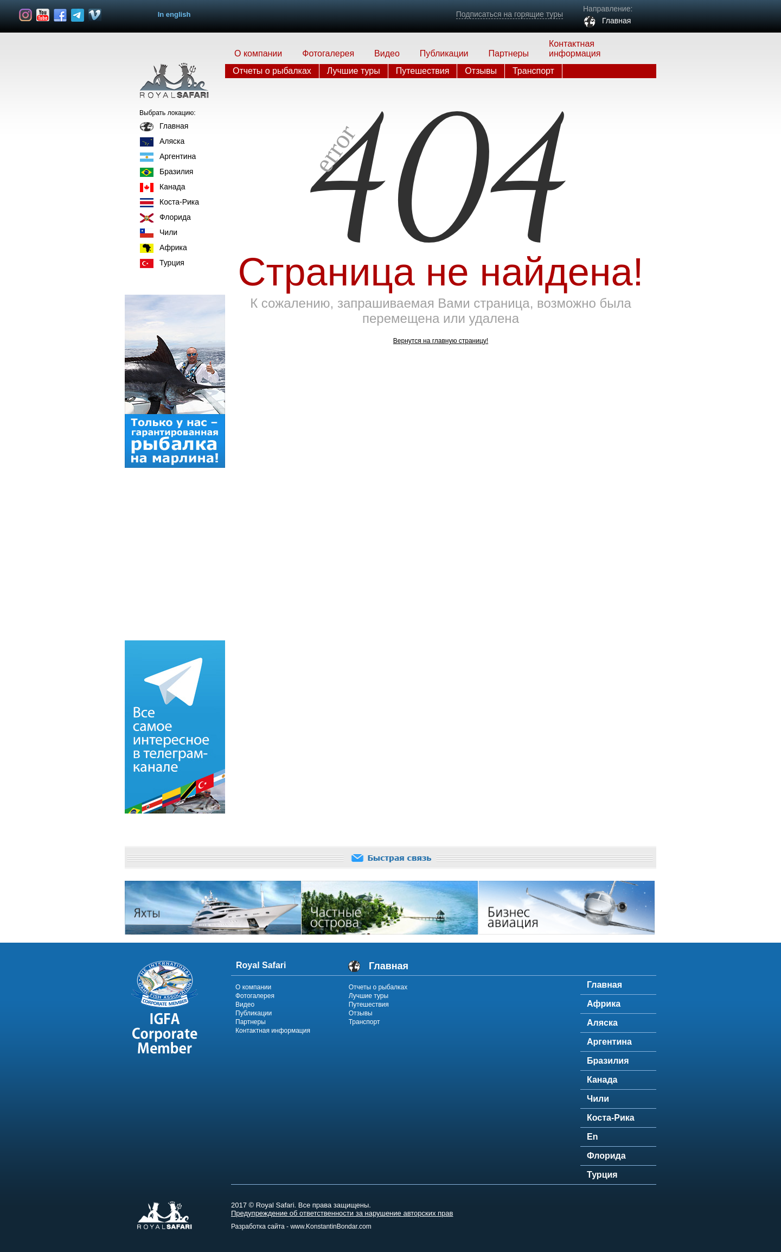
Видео (244, 1004)
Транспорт (533, 70)
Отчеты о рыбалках (272, 70)
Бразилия (176, 171)
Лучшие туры (353, 70)
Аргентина (177, 156)
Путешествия (423, 70)
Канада (172, 186)
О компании (258, 53)
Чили (168, 232)
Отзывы (481, 70)
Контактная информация (574, 48)
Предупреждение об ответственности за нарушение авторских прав (342, 1213)
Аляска (171, 141)
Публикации (444, 53)
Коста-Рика (179, 202)
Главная (173, 126)
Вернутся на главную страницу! (440, 341)
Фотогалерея (328, 53)
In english (174, 14)
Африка (173, 247)
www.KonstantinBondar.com (330, 1226)
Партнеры (509, 53)
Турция (171, 262)
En (592, 1136)
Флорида (175, 217)
